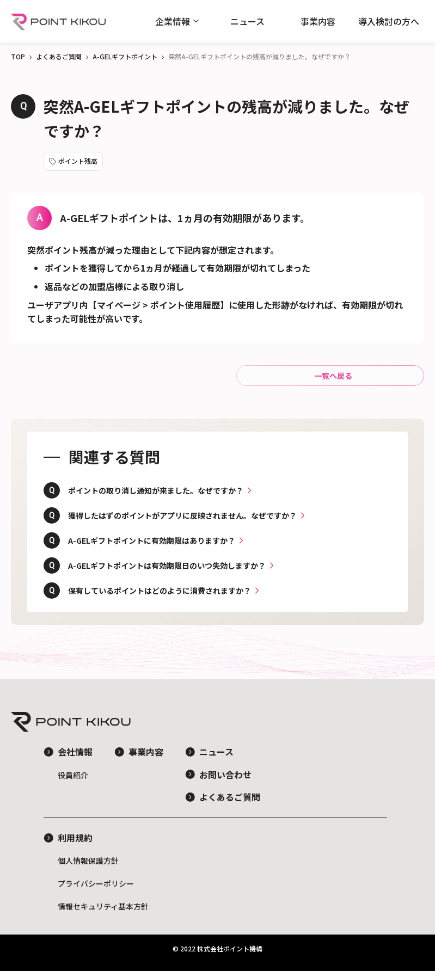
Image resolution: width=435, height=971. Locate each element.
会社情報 (75, 751)
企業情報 (172, 21)
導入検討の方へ (388, 21)
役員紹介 (73, 775)
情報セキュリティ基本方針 (103, 906)
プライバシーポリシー (96, 883)
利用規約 (75, 837)
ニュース (247, 21)
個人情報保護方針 (88, 860)
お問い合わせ (225, 774)
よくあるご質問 (59, 56)
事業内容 (318, 21)
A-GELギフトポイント (125, 56)
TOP (18, 56)
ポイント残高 (77, 160)
